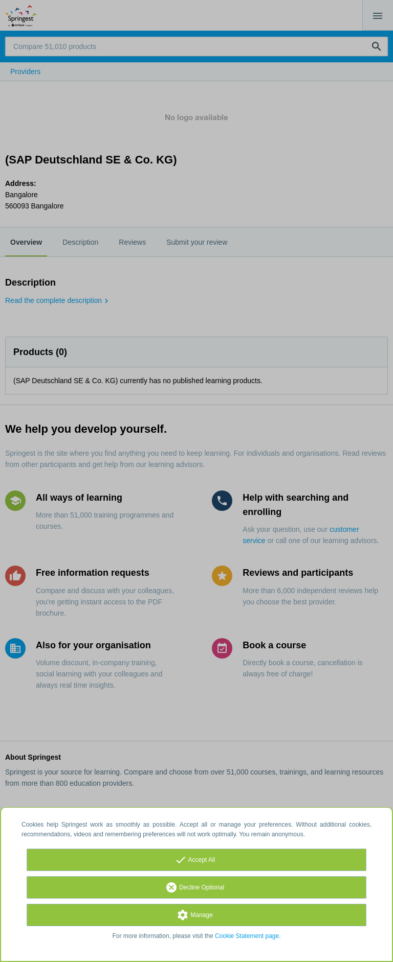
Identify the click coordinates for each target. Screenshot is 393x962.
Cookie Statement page (247, 936)
